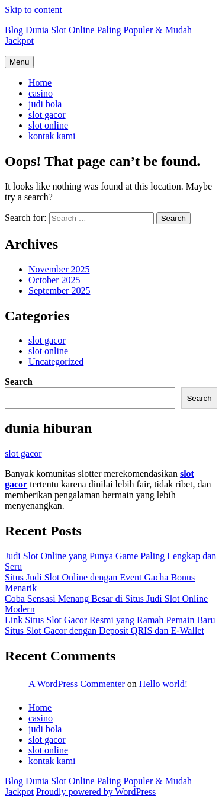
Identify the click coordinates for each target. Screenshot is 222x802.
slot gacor (47, 115)
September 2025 (59, 290)
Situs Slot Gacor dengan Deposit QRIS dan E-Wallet (104, 630)
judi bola (45, 104)
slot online (48, 125)
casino (40, 93)
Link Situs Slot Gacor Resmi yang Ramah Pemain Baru (110, 620)
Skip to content (33, 10)
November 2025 (59, 269)
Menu (19, 61)
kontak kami (52, 136)
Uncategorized (55, 362)
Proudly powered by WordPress (96, 792)
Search (19, 382)
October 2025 (54, 280)
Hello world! (163, 684)
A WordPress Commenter (76, 684)
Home (40, 83)
